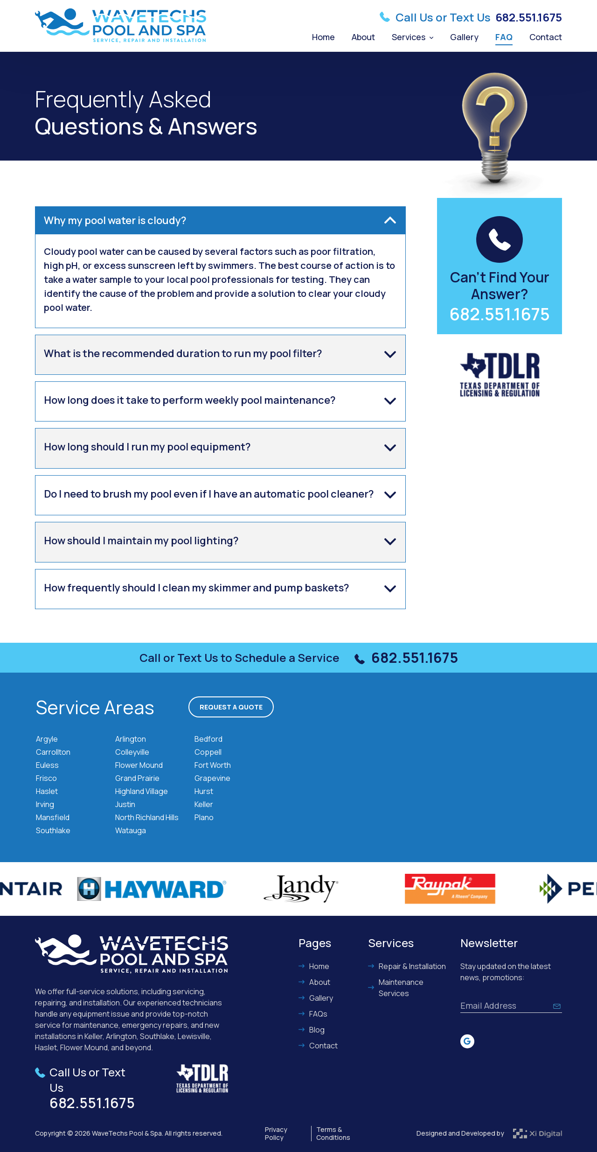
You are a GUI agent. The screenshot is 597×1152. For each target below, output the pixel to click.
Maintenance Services (395, 987)
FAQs (312, 1014)
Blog (311, 1030)
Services (412, 36)
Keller (203, 804)
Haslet (47, 791)
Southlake (53, 830)
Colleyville (132, 752)
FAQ (504, 36)
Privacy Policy (276, 1134)
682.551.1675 (528, 17)
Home (323, 36)
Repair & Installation (407, 966)
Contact (545, 36)
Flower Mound (139, 765)
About (363, 36)
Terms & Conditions (333, 1134)
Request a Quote (231, 706)
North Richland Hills (147, 817)
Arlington (130, 739)
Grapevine (212, 778)
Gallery (464, 36)
